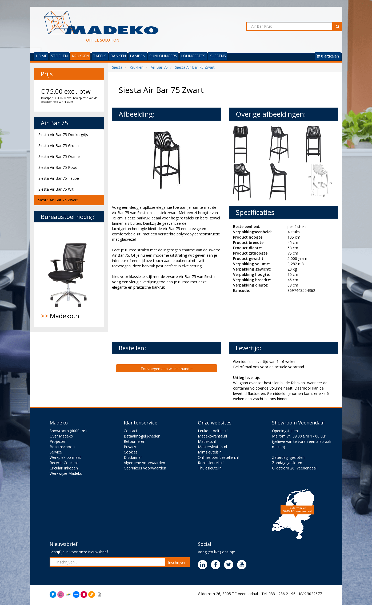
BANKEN (118, 55)
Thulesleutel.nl (210, 468)
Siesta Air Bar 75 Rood (57, 167)
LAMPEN (137, 55)
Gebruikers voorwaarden (145, 468)
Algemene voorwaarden (144, 462)
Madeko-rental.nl (212, 436)
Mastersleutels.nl (212, 446)
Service (56, 452)
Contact (130, 430)
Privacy (130, 446)
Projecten (58, 441)
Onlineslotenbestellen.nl (218, 457)
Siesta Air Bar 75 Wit (56, 189)
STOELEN (59, 55)
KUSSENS (217, 55)
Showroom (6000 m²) (68, 430)
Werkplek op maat (65, 457)
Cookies (131, 452)
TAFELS (99, 55)
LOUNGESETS (193, 55)
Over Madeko (61, 436)
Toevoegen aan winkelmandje (167, 368)
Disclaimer (133, 457)
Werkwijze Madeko (66, 473)
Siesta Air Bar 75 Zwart (58, 199)
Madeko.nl (69, 275)
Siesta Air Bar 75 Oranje (59, 156)
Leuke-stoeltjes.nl (213, 430)
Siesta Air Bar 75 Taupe (58, 178)
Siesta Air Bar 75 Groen (58, 145)
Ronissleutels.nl (211, 462)
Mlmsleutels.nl (210, 452)
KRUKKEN (80, 55)
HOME (41, 55)
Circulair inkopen (64, 468)
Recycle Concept (64, 462)
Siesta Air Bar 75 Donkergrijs (63, 134)
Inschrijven (177, 562)
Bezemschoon (62, 446)
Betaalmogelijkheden (142, 436)
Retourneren (134, 441)
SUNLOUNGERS (163, 55)
